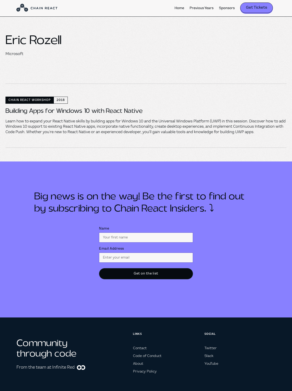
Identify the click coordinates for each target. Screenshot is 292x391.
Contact (140, 348)
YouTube (211, 364)
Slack (208, 356)
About (138, 364)
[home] (36, 8)
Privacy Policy (145, 371)
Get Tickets (256, 7)
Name (104, 229)
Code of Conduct (147, 356)
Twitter (210, 348)
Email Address (111, 249)
